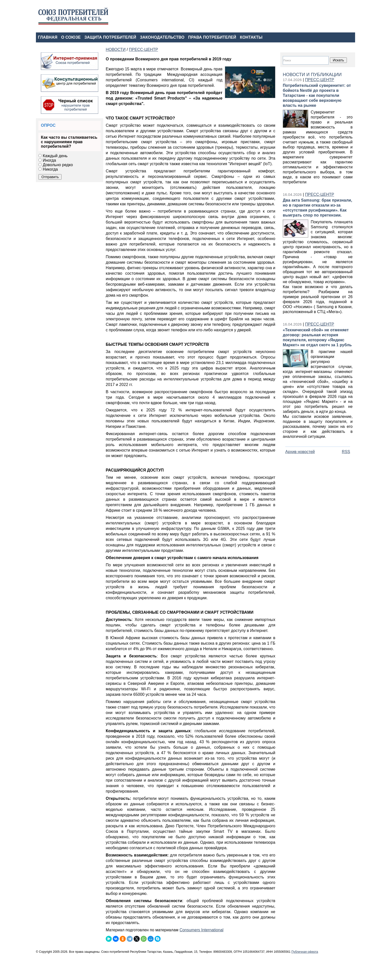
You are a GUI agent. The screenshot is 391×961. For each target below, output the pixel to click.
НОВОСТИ (115, 49)
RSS (346, 452)
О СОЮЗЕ (71, 37)
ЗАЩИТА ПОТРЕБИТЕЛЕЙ (110, 37)
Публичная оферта (304, 952)
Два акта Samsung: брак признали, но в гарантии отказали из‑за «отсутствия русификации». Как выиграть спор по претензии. (317, 207)
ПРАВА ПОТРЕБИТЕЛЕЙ (212, 37)
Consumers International (201, 930)
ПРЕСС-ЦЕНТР (319, 80)
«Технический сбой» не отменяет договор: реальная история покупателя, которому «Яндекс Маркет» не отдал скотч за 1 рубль (317, 337)
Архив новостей (300, 452)
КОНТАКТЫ (251, 37)
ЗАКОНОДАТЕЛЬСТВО (162, 37)
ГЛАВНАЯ (47, 37)
